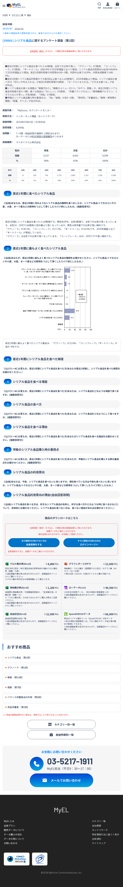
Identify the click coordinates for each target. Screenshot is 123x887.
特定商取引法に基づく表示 (105, 834)
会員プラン (9, 825)
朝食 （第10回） (14, 677)
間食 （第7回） (14, 687)
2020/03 (19, 28)
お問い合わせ (10, 843)
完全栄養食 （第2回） (17, 707)
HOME (5, 15)
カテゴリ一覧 (17, 15)
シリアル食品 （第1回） (18, 657)
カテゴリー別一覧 (61, 724)
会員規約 (96, 838)
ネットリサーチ (100, 830)
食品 (29, 15)
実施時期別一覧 (61, 735)
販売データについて (14, 830)
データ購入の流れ (13, 834)
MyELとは (9, 821)
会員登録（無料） (37, 51)
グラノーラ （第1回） (17, 667)
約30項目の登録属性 (42, 136)
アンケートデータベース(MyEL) (16, 5)
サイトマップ (99, 843)
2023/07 (7, 28)
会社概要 (96, 825)
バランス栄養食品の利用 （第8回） (24, 697)
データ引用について (14, 838)
